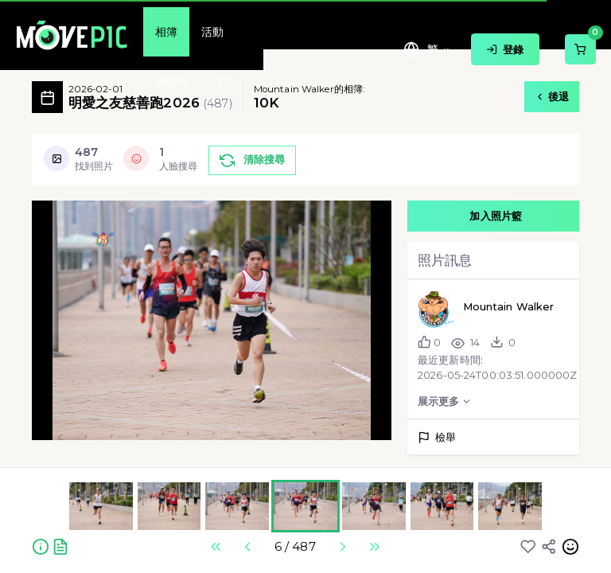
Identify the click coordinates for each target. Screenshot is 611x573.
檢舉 (437, 437)
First (215, 546)
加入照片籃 (495, 211)
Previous (247, 546)
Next (342, 546)
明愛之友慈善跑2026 (150, 97)
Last (374, 546)
